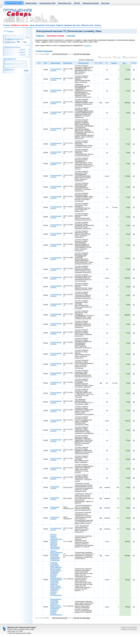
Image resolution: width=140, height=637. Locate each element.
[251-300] (83, 54)
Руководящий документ (54, 487)
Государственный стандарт (55, 69)
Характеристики (84, 63)
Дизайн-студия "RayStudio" (129, 629)
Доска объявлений (37, 25)
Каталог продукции (44, 51)
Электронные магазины (91, 3)
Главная (6, 25)
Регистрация (50, 25)
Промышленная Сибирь (14, 3)
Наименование (56, 63)
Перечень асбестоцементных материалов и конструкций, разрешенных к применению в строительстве (56, 555)
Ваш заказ (76, 25)
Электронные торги (64, 3)
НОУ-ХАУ (77, 3)
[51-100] (58, 54)
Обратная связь (87, 25)
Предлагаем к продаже (55, 36)
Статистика (70, 36)
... (82, 590)
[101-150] (64, 54)
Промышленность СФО (47, 3)
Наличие (115, 63)
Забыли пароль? (9, 69)
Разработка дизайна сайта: (129, 627)
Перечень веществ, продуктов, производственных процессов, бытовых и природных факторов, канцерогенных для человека (56, 541)
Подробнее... (87, 45)
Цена (125, 63)
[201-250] (76, 54)
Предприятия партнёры (19, 25)
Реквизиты (40, 36)
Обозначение (68, 63)
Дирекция (68, 25)
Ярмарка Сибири (31, 3)
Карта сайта (105, 3)
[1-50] (54, 54)
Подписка (59, 25)
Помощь (98, 25)
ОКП (46, 63)
